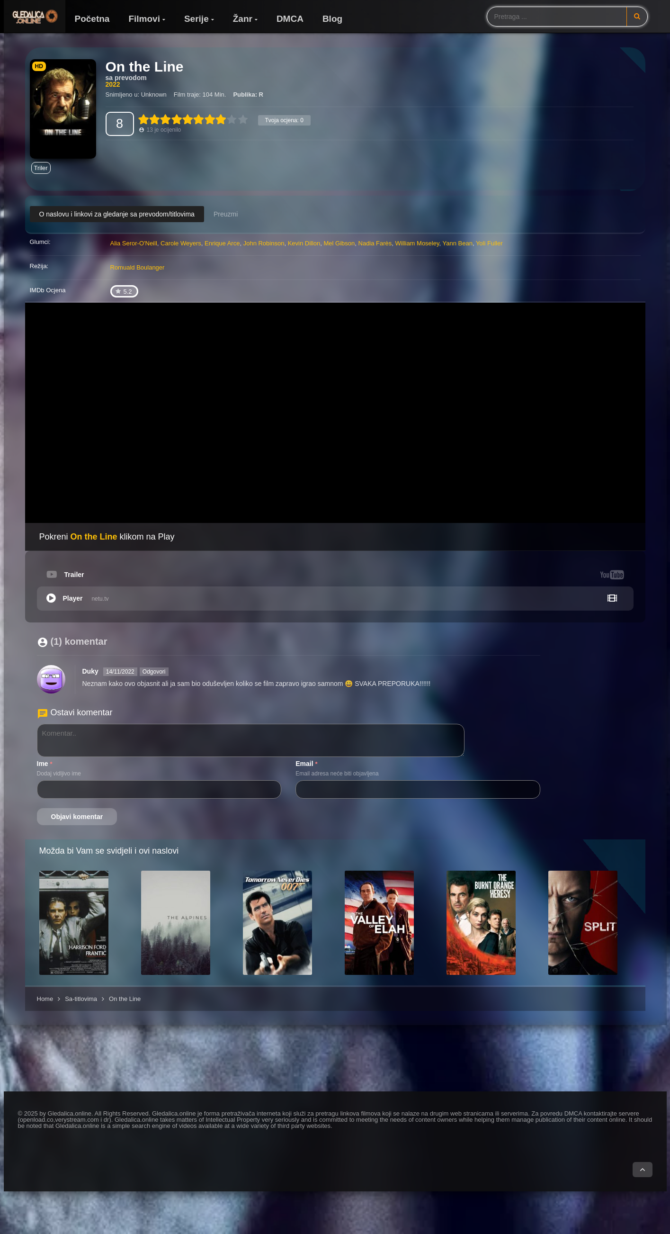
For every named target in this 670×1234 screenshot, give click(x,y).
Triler (41, 167)
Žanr (242, 19)
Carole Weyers (181, 243)
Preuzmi (226, 214)
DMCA (290, 19)
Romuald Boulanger (137, 267)
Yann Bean (458, 243)
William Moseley (417, 243)
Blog (332, 19)
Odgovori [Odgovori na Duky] (154, 671)
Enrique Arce (222, 243)
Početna (92, 19)
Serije (196, 19)
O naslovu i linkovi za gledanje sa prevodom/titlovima (117, 214)
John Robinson (264, 243)
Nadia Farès (375, 243)
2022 (113, 84)
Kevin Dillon (304, 243)
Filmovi (144, 19)
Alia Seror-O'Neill (133, 243)
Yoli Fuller (489, 243)
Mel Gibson (339, 243)
